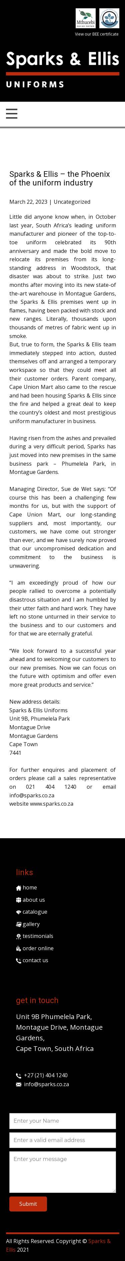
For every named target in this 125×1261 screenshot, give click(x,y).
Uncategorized (72, 201)
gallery (28, 924)
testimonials (34, 936)
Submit (28, 1203)
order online (35, 948)
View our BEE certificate (97, 34)
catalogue (31, 911)
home (26, 887)
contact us (32, 960)
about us (30, 899)
